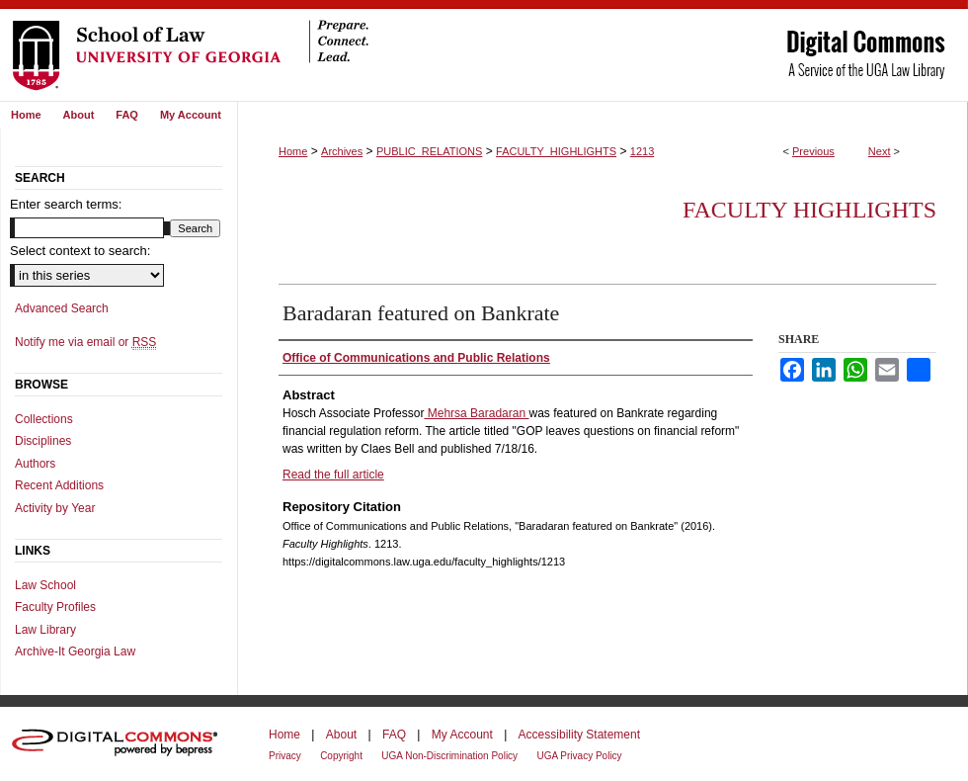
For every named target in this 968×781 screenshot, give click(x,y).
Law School (45, 585)
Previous (813, 151)
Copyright (341, 755)
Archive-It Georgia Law (75, 651)
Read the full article (333, 474)
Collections (44, 419)
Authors (35, 464)
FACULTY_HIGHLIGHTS (556, 151)
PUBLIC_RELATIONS (429, 151)
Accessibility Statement (579, 734)
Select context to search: (80, 250)
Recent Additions (59, 485)
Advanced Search (62, 308)
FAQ (394, 734)
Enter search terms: (65, 204)
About (341, 734)
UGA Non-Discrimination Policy (449, 755)
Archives (342, 151)
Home (293, 151)
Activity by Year (55, 508)
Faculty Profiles (55, 607)
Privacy (285, 755)
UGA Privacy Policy (578, 755)
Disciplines (43, 441)
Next (879, 151)
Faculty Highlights (809, 209)
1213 (642, 151)
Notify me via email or (85, 342)
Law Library (45, 630)
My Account (462, 734)
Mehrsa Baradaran (476, 413)
